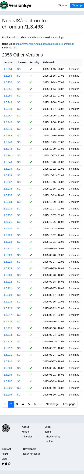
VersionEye (20, 5)
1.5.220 (8, 295)
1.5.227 (8, 248)
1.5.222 (8, 281)
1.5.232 (8, 215)
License (21, 62)
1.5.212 (8, 348)
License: (7, 47)
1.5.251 (8, 89)
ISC (15, 47)
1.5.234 (8, 202)
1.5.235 (8, 195)
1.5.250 (8, 95)
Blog (4, 458)
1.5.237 (8, 182)
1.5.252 (8, 82)
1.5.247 (8, 115)
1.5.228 (8, 241)
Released (48, 62)
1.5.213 (8, 341)
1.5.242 (8, 148)
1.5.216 (8, 321)
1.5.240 (8, 162)
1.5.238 (8, 175)
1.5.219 (8, 301)
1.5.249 (8, 102)
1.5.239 (8, 168)
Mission (26, 431)
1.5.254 (8, 69)
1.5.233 (8, 208)
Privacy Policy (52, 436)
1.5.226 (8, 255)
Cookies (49, 441)
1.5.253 (8, 75)
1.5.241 (8, 155)
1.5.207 (8, 381)
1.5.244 (8, 135)
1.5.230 (8, 228)
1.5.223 (8, 275)
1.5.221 (8, 288)
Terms (48, 431)
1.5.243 (8, 142)
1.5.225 (8, 261)
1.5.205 (8, 394)
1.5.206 (8, 388)
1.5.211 (8, 354)
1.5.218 (8, 308)
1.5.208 (8, 374)
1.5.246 (8, 122)
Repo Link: (8, 43)
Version (8, 62)
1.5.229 (8, 235)
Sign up (77, 5)
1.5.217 (8, 314)
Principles (27, 436)
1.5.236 (8, 188)
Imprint (5, 453)
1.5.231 (8, 221)
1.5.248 (8, 109)
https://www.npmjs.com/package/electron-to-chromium (44, 43)
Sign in (62, 5)
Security (34, 62)
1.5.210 (8, 361)
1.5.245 (8, 128)
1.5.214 (8, 334)
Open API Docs (31, 453)
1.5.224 (8, 268)
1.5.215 (8, 328)
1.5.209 (8, 368)
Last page (69, 404)
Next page (52, 404)
